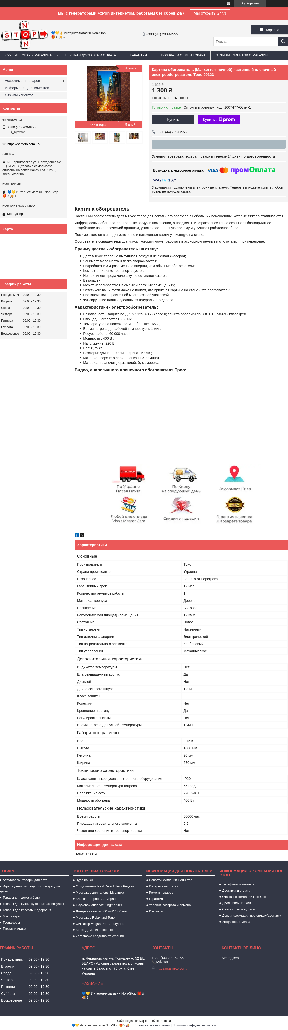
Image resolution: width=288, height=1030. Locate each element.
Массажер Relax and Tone (95, 917)
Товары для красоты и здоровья (27, 910)
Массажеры (11, 916)
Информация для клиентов (27, 88)
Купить (173, 119)
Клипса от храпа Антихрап (96, 899)
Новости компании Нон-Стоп (170, 880)
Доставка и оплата (236, 890)
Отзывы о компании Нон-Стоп (244, 897)
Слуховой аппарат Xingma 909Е (100, 905)
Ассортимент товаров (22, 81)
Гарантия (138, 55)
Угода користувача (236, 922)
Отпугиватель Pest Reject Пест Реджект (106, 886)
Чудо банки (84, 880)
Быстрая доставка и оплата (90, 55)
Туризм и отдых (14, 928)
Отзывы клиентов (19, 95)
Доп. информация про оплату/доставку (251, 915)
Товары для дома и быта (21, 897)
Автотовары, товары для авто (25, 880)
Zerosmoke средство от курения (100, 936)
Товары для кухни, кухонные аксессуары (33, 904)
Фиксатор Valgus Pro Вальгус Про (101, 924)
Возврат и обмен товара (183, 55)
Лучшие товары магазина (28, 55)
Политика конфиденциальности (194, 1025)
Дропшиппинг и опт (236, 903)
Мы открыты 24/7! (210, 13)
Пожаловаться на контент (152, 1025)
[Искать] (283, 41)
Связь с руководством (238, 909)
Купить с (219, 119)
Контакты (156, 911)
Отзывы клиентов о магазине (243, 55)
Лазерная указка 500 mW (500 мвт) (102, 911)
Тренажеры (11, 922)
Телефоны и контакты (238, 884)
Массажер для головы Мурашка (100, 892)
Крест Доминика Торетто (94, 930)
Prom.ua (165, 1021)
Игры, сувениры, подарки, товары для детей (30, 888)
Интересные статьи (163, 886)
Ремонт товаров (161, 892)
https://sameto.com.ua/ (23, 144)
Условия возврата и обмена (170, 905)
